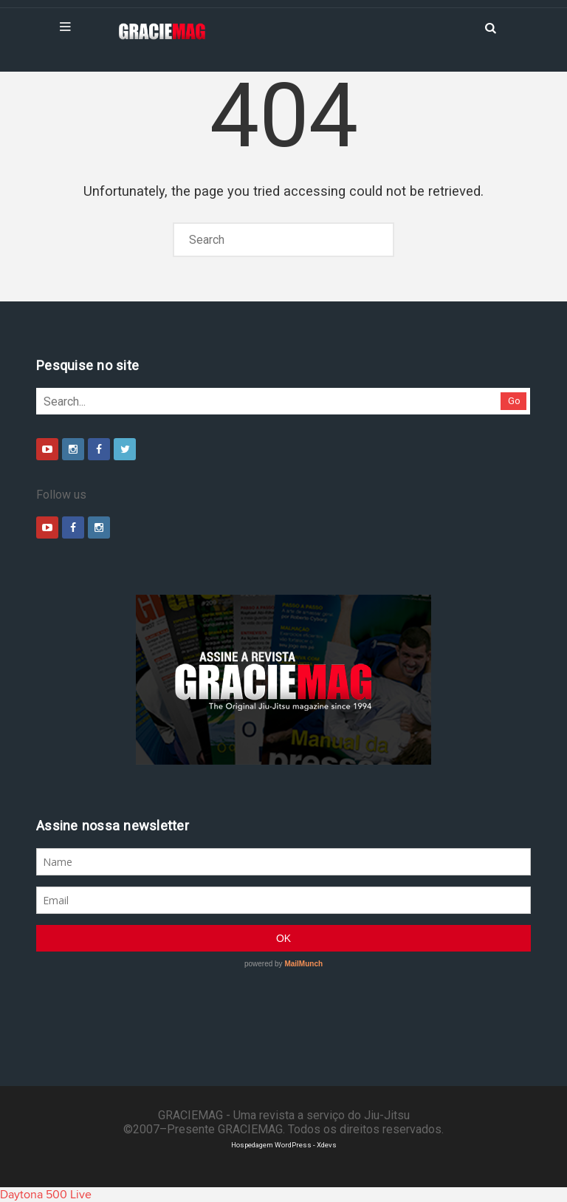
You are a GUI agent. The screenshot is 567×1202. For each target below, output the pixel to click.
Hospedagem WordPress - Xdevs (284, 1145)
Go (514, 400)
